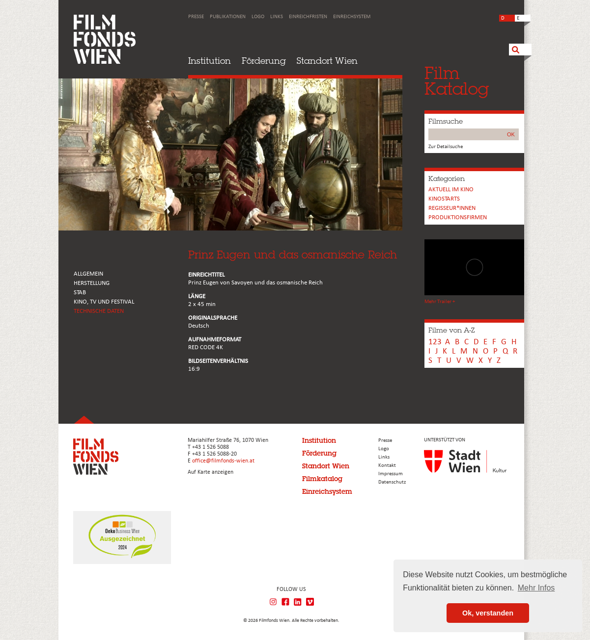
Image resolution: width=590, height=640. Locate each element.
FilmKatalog (456, 80)
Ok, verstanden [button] (487, 613)
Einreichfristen (308, 17)
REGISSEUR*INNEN (452, 208)
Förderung (264, 60)
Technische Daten (99, 311)
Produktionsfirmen (457, 217)
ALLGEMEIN (88, 274)
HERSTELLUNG (92, 283)
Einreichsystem (351, 17)
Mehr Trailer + (439, 302)
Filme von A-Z (451, 330)
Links (276, 17)
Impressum (390, 474)
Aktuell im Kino (451, 189)
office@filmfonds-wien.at (223, 461)
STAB (80, 292)
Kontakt (387, 465)
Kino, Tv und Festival (104, 302)
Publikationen (228, 17)
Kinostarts (444, 199)
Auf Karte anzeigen (210, 472)
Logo (258, 17)
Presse (196, 17)
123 (435, 342)
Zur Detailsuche (445, 147)
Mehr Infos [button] (536, 588)
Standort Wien (327, 60)
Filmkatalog (322, 478)
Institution (209, 60)
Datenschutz (392, 482)
